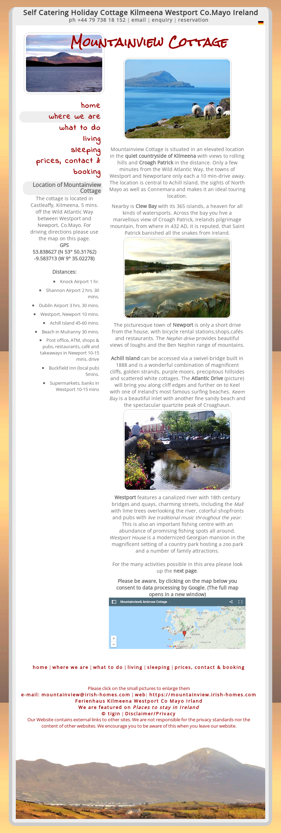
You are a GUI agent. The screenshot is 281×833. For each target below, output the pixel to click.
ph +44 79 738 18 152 (97, 20)
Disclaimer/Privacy (150, 713)
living (92, 139)
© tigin (111, 713)
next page (185, 570)
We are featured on (138, 707)
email (138, 20)
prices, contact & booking (68, 167)
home (91, 105)
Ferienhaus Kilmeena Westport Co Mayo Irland (139, 701)
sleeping (86, 150)
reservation (193, 20)
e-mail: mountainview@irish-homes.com (75, 694)
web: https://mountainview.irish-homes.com (195, 694)
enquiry (162, 20)
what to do (80, 128)
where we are (75, 116)
